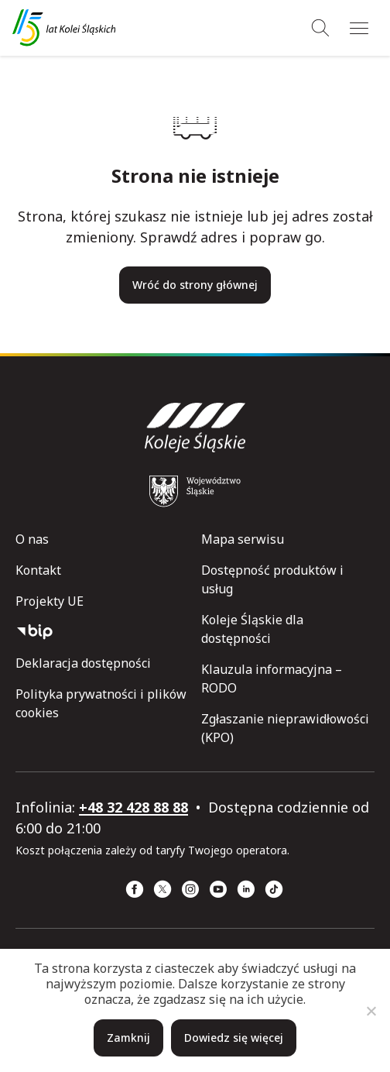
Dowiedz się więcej (233, 1037)
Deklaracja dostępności (83, 663)
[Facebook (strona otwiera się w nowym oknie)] (134, 889)
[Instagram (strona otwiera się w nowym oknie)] (190, 889)
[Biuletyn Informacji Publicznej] (102, 632)
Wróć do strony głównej (195, 284)
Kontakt (38, 570)
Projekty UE (49, 601)
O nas (32, 539)
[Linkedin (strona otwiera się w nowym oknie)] (246, 889)
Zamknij (128, 1037)
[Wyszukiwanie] (320, 27)
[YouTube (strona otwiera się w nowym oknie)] (218, 889)
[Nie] (370, 1011)
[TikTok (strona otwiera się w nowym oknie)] (274, 889)
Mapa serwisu (242, 539)
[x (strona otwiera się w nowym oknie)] (162, 889)
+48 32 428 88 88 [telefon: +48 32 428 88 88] (133, 807)
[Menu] (359, 27)
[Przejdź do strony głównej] (63, 27)
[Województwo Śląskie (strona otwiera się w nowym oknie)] (195, 491)
